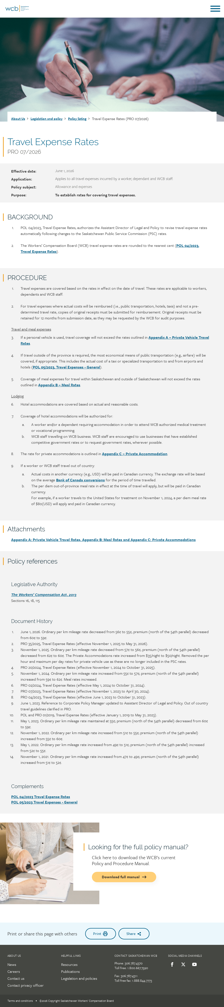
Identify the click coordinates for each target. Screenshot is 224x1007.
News (11, 964)
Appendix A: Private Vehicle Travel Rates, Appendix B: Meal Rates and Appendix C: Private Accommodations (103, 539)
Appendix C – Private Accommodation (134, 453)
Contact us (15, 978)
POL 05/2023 (22, 802)
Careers (13, 971)
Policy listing (77, 118)
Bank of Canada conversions (80, 480)
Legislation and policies (79, 978)
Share (134, 933)
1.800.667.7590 (137, 967)
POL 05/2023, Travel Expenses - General (66, 367)
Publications (70, 971)
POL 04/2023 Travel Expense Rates (40, 796)
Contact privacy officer (25, 985)
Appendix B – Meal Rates (59, 384)
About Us (18, 118)
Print (100, 933)
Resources (69, 964)
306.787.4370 (134, 963)
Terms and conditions (20, 1001)
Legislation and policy (47, 118)
